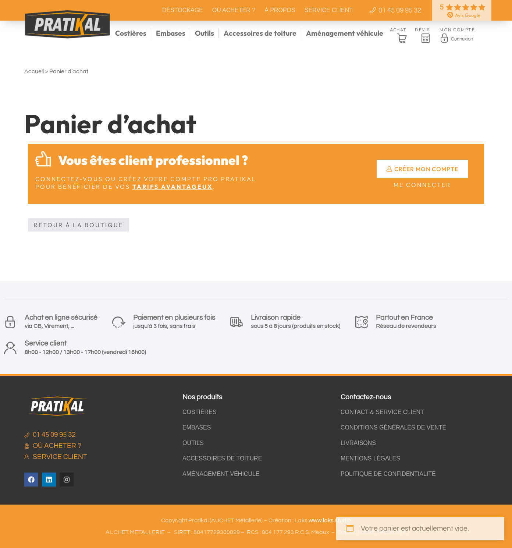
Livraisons (358, 443)
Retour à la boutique (78, 225)
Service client (329, 10)
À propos (279, 10)
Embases (170, 33)
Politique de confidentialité (388, 474)
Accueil (34, 71)
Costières (130, 33)
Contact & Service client (382, 412)
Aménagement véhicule (344, 33)
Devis (422, 29)
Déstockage (182, 10)
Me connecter (422, 184)
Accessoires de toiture (260, 33)
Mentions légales (370, 458)
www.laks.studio (330, 520)
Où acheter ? (233, 10)
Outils (204, 33)
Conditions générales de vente (393, 427)
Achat (398, 29)
